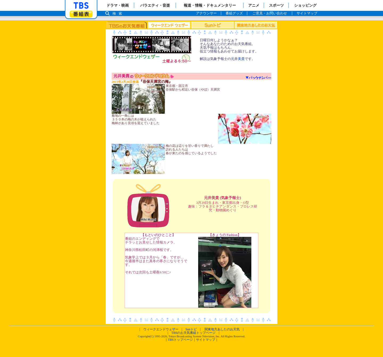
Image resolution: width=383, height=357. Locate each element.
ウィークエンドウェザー (160, 329)
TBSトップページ (180, 340)
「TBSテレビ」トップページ (81, 5)
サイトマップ (205, 340)
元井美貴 (238, 59)
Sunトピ (191, 329)
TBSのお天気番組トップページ (193, 333)
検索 (119, 13)
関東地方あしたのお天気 (222, 329)
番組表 (81, 14)
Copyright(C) (145, 336)
